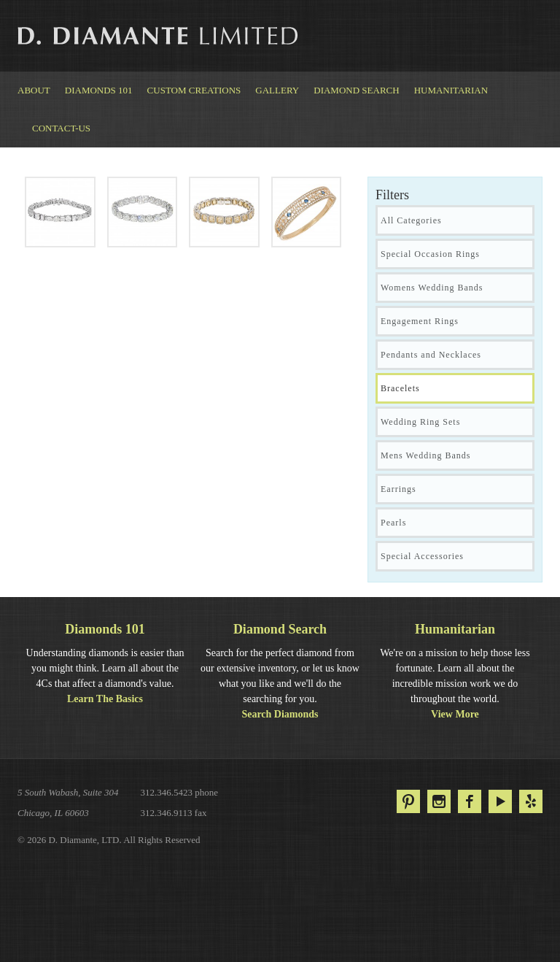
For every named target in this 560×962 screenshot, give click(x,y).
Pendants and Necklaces (431, 355)
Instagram (439, 801)
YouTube (500, 801)
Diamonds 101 (99, 90)
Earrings (398, 489)
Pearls (393, 522)
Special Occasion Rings (430, 254)
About (34, 90)
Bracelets (400, 388)
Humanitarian (451, 90)
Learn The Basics (105, 698)
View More (455, 714)
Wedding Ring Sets (420, 422)
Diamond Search (356, 90)
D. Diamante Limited (159, 36)
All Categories (411, 220)
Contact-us (61, 128)
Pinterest (408, 801)
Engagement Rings (420, 321)
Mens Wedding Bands (425, 455)
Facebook (469, 801)
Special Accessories (422, 556)
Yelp (530, 801)
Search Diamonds (279, 714)
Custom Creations (194, 90)
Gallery (277, 90)
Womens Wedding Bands (432, 287)
